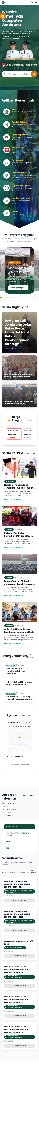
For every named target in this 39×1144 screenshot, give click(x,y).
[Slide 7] (11, 297)
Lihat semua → (33, 872)
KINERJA (9, 842)
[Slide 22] (35, 297)
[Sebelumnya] (27, 420)
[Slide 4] (6, 297)
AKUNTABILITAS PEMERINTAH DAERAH (17, 834)
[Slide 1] (1, 297)
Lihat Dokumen (19, 900)
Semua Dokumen (13, 827)
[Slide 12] (19, 297)
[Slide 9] (14, 297)
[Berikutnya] (30, 420)
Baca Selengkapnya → (13, 499)
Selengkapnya (18, 287)
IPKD (7, 848)
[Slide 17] (27, 297)
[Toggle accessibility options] (3, 16)
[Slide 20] (32, 297)
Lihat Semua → (31, 453)
